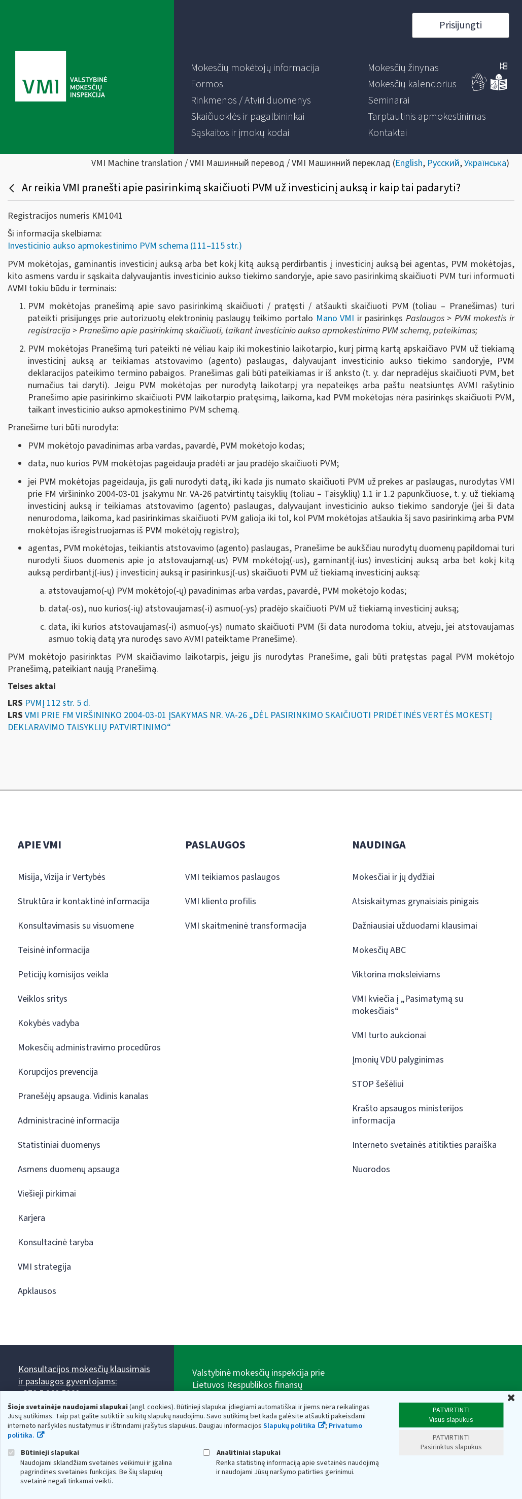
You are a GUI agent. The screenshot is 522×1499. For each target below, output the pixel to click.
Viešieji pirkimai (47, 1193)
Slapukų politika (289, 1426)
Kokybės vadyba (48, 1023)
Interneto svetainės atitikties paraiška (424, 1145)
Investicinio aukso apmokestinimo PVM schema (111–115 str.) (125, 246)
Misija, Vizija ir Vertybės (62, 877)
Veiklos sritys (42, 999)
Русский (443, 163)
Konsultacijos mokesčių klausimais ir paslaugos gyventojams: (84, 1375)
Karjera (31, 1218)
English (409, 163)
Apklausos (37, 1291)
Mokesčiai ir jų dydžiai (393, 877)
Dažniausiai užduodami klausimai (414, 925)
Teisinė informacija (54, 950)
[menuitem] (255, 68)
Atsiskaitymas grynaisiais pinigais (415, 901)
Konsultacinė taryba (55, 1242)
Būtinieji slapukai (43, 1452)
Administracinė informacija (69, 1120)
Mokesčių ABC (379, 950)
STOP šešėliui (378, 1084)
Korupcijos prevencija (58, 1072)
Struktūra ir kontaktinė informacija (84, 901)
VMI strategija (44, 1266)
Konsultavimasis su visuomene (76, 925)
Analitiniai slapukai (242, 1452)
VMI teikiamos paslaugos (232, 877)
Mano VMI (335, 318)
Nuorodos (371, 1169)
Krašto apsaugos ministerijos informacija (407, 1114)
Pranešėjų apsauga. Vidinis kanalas (83, 1096)
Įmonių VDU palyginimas (398, 1059)
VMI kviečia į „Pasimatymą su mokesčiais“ (407, 1005)
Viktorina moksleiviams (396, 974)
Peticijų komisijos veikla (63, 974)
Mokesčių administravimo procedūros (89, 1047)
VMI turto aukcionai (389, 1035)
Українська (485, 163)
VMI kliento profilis (220, 901)
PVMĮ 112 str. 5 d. (57, 703)
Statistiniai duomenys (59, 1145)
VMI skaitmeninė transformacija (245, 925)
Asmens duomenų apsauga (69, 1169)
